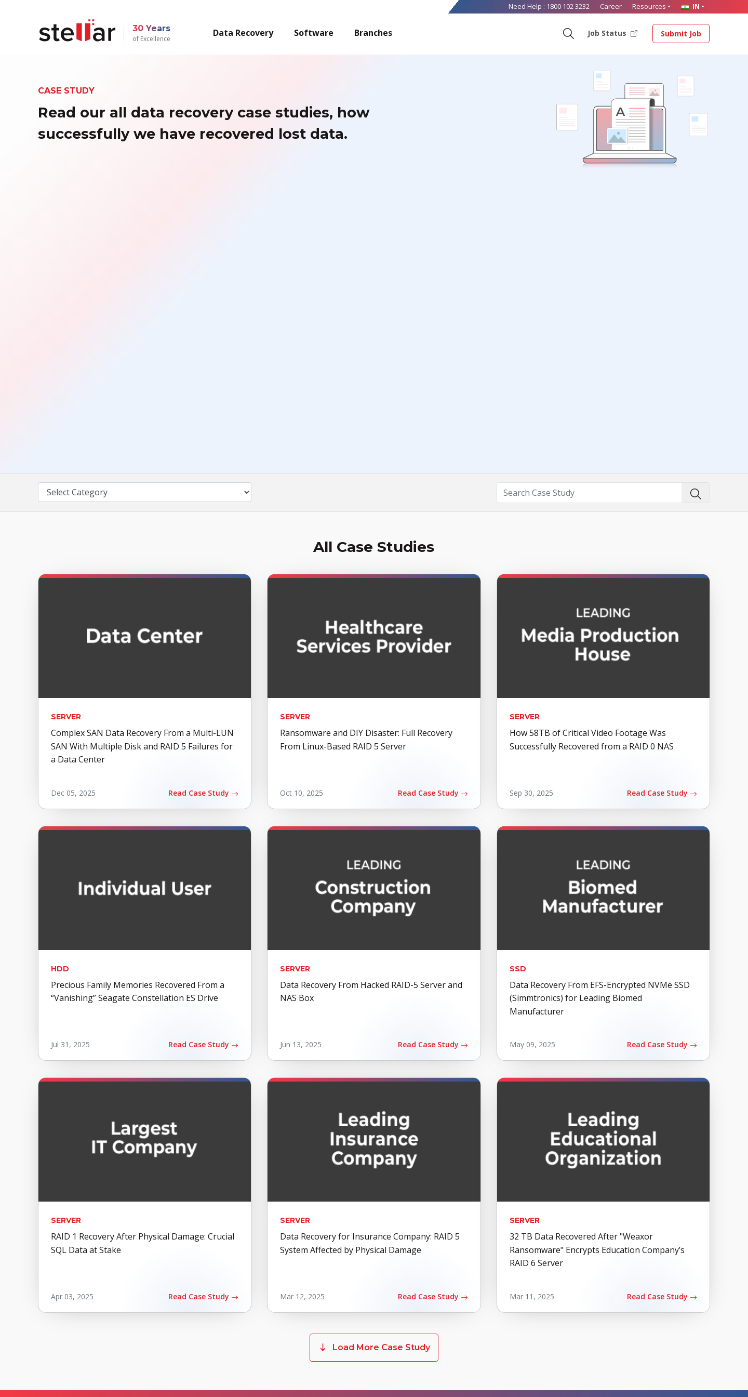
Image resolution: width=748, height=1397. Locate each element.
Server (66, 716)
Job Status (612, 33)
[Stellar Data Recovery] (77, 30)
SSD (518, 968)
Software (313, 32)
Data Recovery (243, 32)
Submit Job (681, 33)
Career (611, 6)
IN (690, 6)
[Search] (568, 33)
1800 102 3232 (568, 6)
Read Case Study (203, 793)
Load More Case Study (374, 1347)
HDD (60, 968)
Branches (373, 32)
